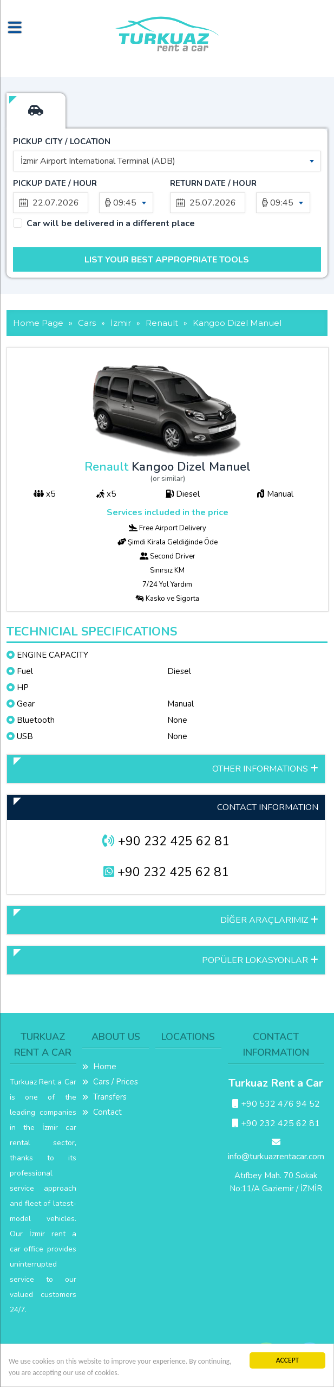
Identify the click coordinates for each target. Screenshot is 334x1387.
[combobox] (167, 161)
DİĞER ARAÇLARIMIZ (269, 920)
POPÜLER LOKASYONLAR (260, 960)
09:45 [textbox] (124, 203)
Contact (102, 1112)
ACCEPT (287, 1360)
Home (99, 1066)
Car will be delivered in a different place (111, 224)
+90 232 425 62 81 (166, 841)
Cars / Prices (110, 1081)
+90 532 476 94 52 (276, 1104)
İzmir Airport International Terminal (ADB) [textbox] (98, 161)
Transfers (104, 1096)
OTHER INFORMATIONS (265, 769)
